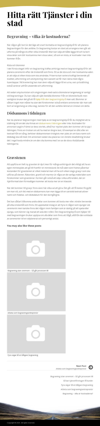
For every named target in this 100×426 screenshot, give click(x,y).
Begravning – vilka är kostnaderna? (78, 393)
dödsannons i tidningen (50, 123)
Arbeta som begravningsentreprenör (77, 389)
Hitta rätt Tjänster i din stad (49, 18)
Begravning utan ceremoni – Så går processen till (71, 376)
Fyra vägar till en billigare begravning (77, 385)
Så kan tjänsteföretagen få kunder (78, 380)
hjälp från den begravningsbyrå (51, 99)
